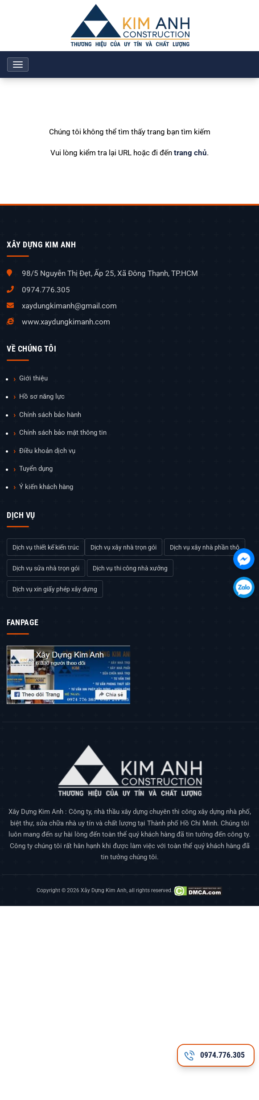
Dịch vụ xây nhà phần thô (204, 547)
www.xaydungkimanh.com (66, 321)
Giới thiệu (33, 378)
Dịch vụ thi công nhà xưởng (130, 568)
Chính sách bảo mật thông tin (63, 433)
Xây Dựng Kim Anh (104, 890)
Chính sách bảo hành (50, 415)
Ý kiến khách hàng (46, 487)
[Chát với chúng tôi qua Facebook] (244, 559)
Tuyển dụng (36, 469)
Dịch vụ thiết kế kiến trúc (45, 547)
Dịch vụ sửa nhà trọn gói (45, 568)
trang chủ (190, 152)
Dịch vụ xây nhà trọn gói (123, 547)
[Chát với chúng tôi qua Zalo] (244, 587)
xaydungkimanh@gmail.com (69, 305)
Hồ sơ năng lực (42, 396)
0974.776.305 (46, 289)
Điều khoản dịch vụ (47, 451)
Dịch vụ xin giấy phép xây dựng (54, 589)
